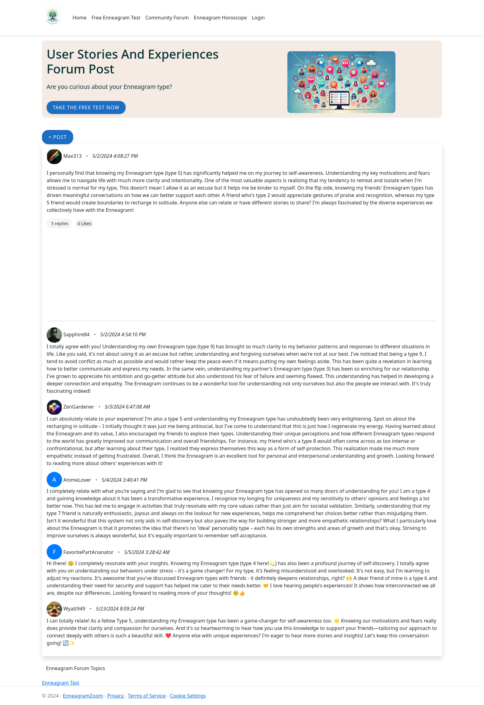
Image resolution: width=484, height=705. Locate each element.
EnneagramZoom (83, 695)
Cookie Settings (188, 695)
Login (258, 17)
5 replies (59, 223)
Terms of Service (147, 695)
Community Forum (167, 17)
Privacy (116, 695)
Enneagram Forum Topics (75, 668)
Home (80, 17)
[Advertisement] (232, 271)
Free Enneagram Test (116, 17)
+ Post (57, 137)
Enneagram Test (60, 682)
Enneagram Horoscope (220, 17)
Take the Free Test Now (86, 107)
